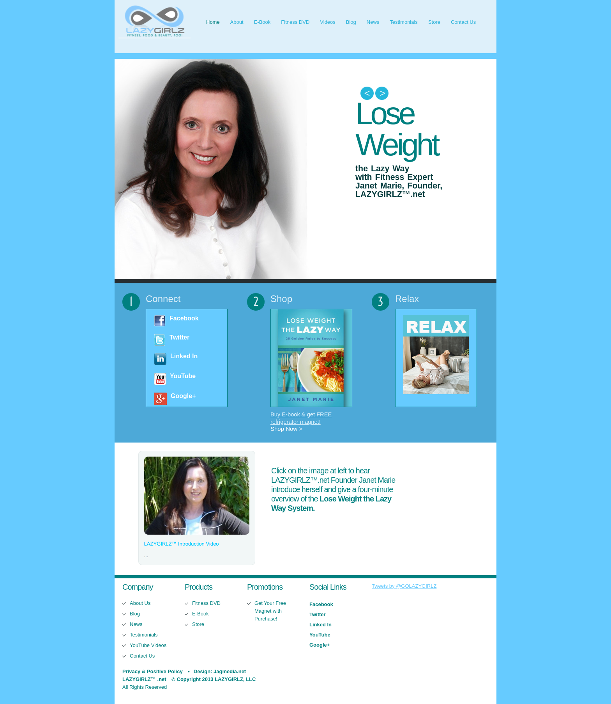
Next (382, 93)
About (237, 22)
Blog (351, 22)
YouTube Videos (148, 645)
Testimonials (404, 22)
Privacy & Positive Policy (152, 671)
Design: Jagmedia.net (220, 671)
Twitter (179, 337)
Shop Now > (286, 428)
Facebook (184, 318)
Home (213, 22)
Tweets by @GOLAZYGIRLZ (404, 586)
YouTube (183, 376)
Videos (328, 22)
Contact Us (463, 22)
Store (434, 22)
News (373, 22)
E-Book (262, 22)
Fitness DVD (295, 22)
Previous (367, 93)
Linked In (184, 356)
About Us (140, 603)
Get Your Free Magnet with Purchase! (270, 611)
